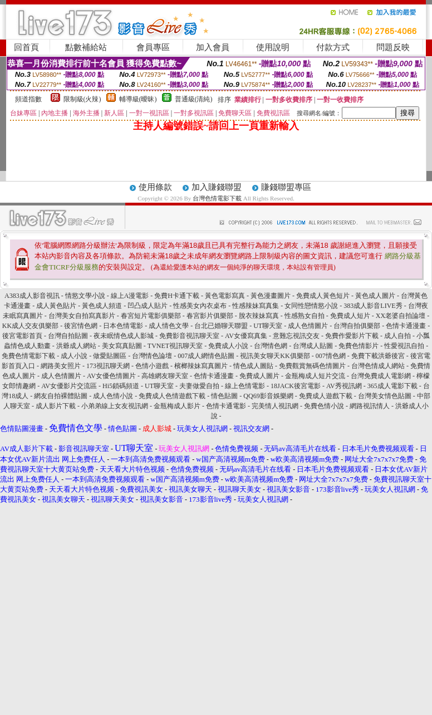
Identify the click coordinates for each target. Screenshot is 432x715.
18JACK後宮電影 (296, 386)
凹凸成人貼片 (147, 306)
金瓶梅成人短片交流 (315, 376)
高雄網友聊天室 (164, 376)
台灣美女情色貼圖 (384, 396)
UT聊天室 (267, 326)
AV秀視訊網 (344, 386)
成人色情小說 (113, 396)
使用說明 (272, 47)
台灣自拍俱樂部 (356, 326)
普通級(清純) (194, 99)
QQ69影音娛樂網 (268, 396)
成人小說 (74, 356)
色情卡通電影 (226, 406)
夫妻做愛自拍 (199, 386)
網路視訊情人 (370, 406)
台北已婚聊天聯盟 (221, 326)
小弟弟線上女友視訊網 (114, 406)
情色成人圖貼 (253, 366)
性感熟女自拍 (304, 316)
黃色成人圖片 (375, 296)
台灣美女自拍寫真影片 (81, 316)
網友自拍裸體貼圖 (60, 396)
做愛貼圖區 (109, 356)
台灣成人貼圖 (313, 346)
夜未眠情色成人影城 (124, 336)
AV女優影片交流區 (69, 386)
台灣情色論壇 (152, 356)
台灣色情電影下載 (217, 198)
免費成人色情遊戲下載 (172, 396)
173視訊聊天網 (108, 366)
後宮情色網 (80, 326)
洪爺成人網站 (76, 346)
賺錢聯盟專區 (286, 187)
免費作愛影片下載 (352, 336)
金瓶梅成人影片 (177, 406)
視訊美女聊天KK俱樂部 (275, 356)
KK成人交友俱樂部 (30, 326)
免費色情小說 (324, 406)
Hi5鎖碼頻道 (120, 386)
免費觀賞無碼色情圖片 (312, 366)
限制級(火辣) (82, 99)
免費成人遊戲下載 (325, 396)
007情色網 (331, 356)
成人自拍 (397, 336)
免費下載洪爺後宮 (378, 356)
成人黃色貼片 (56, 306)
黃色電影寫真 (225, 296)
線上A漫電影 (130, 296)
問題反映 (393, 47)
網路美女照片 (61, 366)
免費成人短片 (350, 316)
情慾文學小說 (85, 296)
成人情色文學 (169, 326)
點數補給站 (86, 47)
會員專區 (153, 47)
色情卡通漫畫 (406, 326)
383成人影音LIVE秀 (372, 306)
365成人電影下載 (392, 386)
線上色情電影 (245, 386)
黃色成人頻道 (102, 306)
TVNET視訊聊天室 (175, 346)
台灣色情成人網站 (378, 366)
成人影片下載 (56, 406)
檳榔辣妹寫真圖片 (201, 366)
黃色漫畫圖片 (271, 296)
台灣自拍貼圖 (68, 336)
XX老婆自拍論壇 (400, 316)
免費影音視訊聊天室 (189, 336)
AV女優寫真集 (246, 336)
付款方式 (333, 47)
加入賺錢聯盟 (217, 187)
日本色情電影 (123, 326)
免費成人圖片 (259, 376)
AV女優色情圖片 (111, 376)
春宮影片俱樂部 (209, 316)
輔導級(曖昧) (138, 99)
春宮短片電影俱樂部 (151, 316)
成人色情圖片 (308, 326)
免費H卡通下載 (176, 296)
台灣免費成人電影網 (381, 376)
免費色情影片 (358, 346)
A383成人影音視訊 (32, 296)
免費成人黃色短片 (323, 296)
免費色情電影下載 (28, 356)
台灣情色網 (270, 346)
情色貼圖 (224, 396)
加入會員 (212, 47)
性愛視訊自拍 (404, 346)
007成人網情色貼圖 (206, 356)
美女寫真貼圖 (122, 346)
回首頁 (26, 47)
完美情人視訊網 (275, 406)
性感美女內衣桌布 (200, 306)
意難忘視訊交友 (296, 336)
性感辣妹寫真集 (255, 306)
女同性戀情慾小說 (311, 306)
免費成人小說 (228, 346)
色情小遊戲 (152, 366)
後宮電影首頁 (22, 336)
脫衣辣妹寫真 (259, 316)
